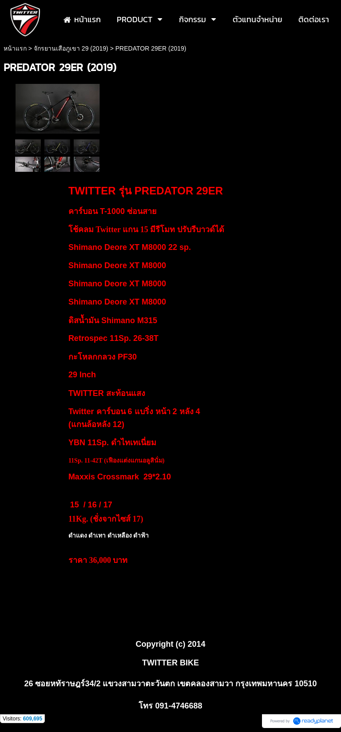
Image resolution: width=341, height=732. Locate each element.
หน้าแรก (15, 48)
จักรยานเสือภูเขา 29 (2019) (71, 48)
